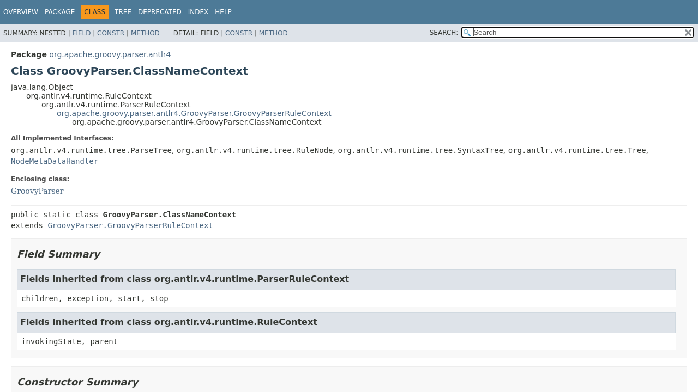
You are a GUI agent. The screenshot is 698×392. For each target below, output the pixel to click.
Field (81, 33)
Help (223, 12)
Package (60, 12)
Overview (20, 12)
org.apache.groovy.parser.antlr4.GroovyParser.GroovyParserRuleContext (194, 113)
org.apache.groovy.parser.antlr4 (110, 54)
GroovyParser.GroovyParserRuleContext (130, 225)
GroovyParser (37, 191)
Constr (110, 33)
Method (145, 33)
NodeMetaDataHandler (54, 161)
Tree (123, 12)
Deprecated (160, 12)
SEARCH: (444, 32)
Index (198, 12)
